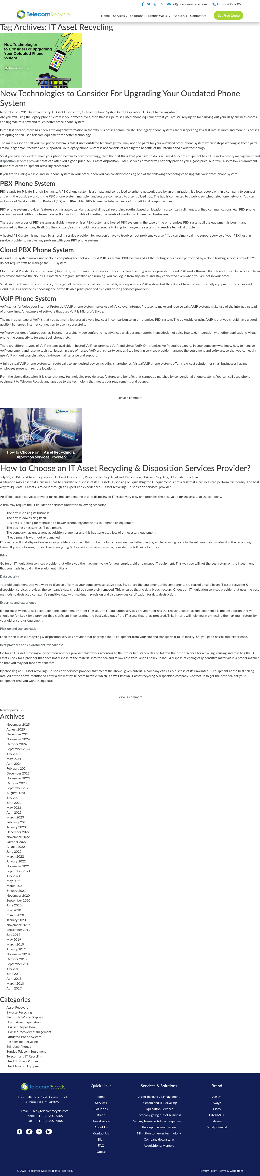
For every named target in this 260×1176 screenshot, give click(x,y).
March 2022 (15, 856)
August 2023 (15, 793)
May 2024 (13, 758)
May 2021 (13, 881)
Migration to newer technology (159, 1133)
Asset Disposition (129, 112)
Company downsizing (159, 1139)
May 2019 (13, 939)
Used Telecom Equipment (24, 1066)
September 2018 (18, 964)
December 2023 (18, 773)
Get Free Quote (228, 15)
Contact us (197, 676)
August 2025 (15, 729)
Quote (101, 1151)
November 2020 (18, 895)
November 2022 (18, 837)
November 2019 (18, 925)
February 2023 (16, 822)
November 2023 (18, 778)
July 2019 (13, 934)
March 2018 (15, 983)
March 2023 (15, 817)
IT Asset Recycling (156, 112)
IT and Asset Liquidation (36, 477)
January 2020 (16, 920)
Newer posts (11, 710)
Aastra (216, 1096)
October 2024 (16, 744)
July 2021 (13, 876)
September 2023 (18, 788)
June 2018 (14, 973)
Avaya (216, 1103)
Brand (101, 1115)
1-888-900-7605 (226, 4)
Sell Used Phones (18, 1046)
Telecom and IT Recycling (24, 1056)
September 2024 (18, 749)
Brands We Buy (159, 16)
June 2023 (14, 802)
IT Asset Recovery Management (28, 1032)
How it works (101, 1121)
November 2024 (18, 739)
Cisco (217, 1109)
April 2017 (14, 988)
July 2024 (13, 754)
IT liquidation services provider (128, 610)
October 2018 (16, 959)
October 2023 (16, 783)
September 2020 (18, 900)
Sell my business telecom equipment (159, 1121)
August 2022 (15, 846)
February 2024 (16, 768)
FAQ (101, 1145)
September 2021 (18, 871)
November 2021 (18, 866)
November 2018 (18, 954)
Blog (101, 1139)
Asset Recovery (39, 112)
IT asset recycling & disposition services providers (35, 542)
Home (105, 16)
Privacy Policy (208, 1170)
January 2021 (16, 890)
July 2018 (13, 969)
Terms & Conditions (231, 1170)
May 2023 (13, 807)
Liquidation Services (159, 1109)
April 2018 (14, 978)
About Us (180, 16)
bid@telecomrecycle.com (187, 4)
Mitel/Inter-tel (217, 1127)
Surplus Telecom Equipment (26, 1051)
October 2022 (16, 842)
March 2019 (15, 944)
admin (173, 112)
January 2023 (16, 827)
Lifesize (216, 1121)
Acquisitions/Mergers (159, 1145)
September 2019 (18, 929)
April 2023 (14, 812)
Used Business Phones (22, 1061)
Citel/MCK (217, 1115)
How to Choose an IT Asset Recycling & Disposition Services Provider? (125, 468)
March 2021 (15, 885)
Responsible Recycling (100, 477)
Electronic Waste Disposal (24, 1017)
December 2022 (18, 832)
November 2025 (18, 724)
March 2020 (15, 915)
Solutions (136, 16)
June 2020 (14, 905)
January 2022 (16, 861)
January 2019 (16, 949)
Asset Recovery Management (159, 1096)
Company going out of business (159, 1115)
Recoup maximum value (159, 1127)
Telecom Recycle (85, 676)
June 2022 (14, 851)
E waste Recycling (19, 1012)
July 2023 (13, 798)
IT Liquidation (179, 477)
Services (119, 16)
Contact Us (198, 16)
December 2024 (18, 734)
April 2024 (14, 763)
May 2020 (13, 910)
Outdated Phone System (99, 112)
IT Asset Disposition (66, 112)
